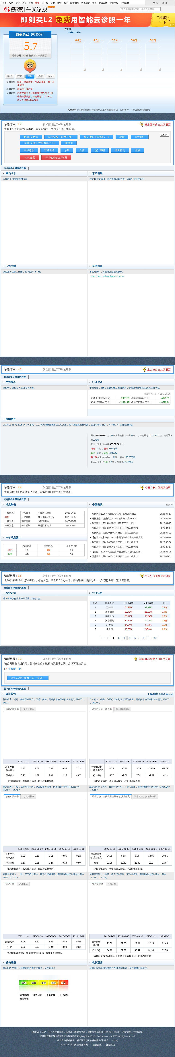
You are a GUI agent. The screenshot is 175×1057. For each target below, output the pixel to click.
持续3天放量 (31, 137)
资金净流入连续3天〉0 (97, 137)
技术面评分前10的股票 (158, 124)
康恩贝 (109, 629)
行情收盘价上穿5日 (56, 157)
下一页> (153, 638)
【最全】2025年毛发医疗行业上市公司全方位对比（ (117, 551)
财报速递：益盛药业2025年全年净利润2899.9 (114, 518)
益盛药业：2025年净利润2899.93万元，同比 (113, 523)
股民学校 (114, 3)
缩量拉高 (120, 150)
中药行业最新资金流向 (158, 575)
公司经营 (11, 693)
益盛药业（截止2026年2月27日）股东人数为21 (115, 556)
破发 (122, 137)
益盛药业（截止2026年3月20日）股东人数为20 (115, 542)
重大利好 (140, 137)
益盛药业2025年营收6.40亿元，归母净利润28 (114, 514)
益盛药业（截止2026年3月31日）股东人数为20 (115, 533)
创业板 (45, 3)
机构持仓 (11, 419)
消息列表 (11, 504)
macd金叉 (29, 157)
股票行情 (103, 3)
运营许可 (110, 1044)
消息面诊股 (112, 76)
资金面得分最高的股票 (15, 377)
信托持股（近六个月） (61, 137)
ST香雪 (109, 625)
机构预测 (97, 962)
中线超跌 (29, 150)
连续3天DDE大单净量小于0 (39, 143)
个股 (31, 3)
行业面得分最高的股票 (15, 588)
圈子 (94, 3)
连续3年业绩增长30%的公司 (155, 659)
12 (144, 638)
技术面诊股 (74, 76)
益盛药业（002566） (30, 34)
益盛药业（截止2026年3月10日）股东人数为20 (115, 547)
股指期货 (74, 3)
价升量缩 (100, 150)
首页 (4, 3)
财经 (17, 3)
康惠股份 (109, 616)
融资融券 (85, 3)
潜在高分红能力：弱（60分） (28, 677)
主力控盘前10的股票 (159, 369)
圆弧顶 (69, 143)
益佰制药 (109, 612)
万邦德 (109, 607)
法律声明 (97, 1044)
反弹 (82, 150)
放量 (66, 150)
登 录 (155, 3)
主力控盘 (11, 382)
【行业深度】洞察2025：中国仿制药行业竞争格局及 (117, 537)
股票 (11, 3)
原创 (66, 3)
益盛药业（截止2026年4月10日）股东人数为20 (115, 528)
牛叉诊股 (40, 9)
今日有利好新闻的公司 (158, 487)
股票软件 (124, 3)
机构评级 (11, 962)
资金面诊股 (93, 76)
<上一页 (105, 638)
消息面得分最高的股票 (15, 499)
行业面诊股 (131, 76)
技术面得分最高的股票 (15, 168)
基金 (24, 3)
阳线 (137, 150)
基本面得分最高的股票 (15, 688)
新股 (52, 3)
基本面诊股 (150, 76)
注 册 (164, 3)
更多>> (169, 504)
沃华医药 (109, 620)
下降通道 (49, 150)
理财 (59, 3)
